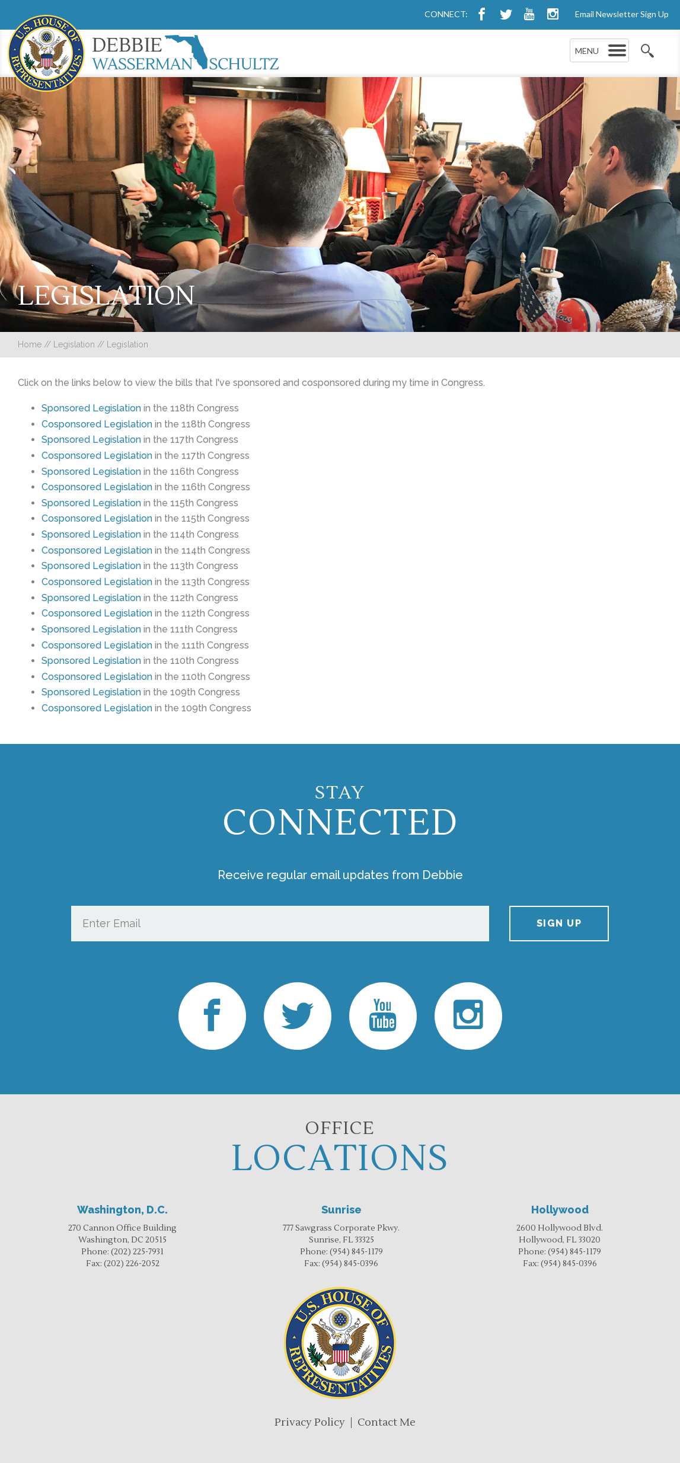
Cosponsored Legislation (96, 424)
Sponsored (65, 408)
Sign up (559, 923)
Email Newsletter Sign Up (622, 14)
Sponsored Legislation (91, 439)
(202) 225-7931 (137, 1252)
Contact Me (386, 1422)
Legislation (74, 344)
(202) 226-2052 (131, 1263)
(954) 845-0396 (350, 1263)
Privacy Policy (309, 1422)
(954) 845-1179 (356, 1252)
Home (29, 344)
